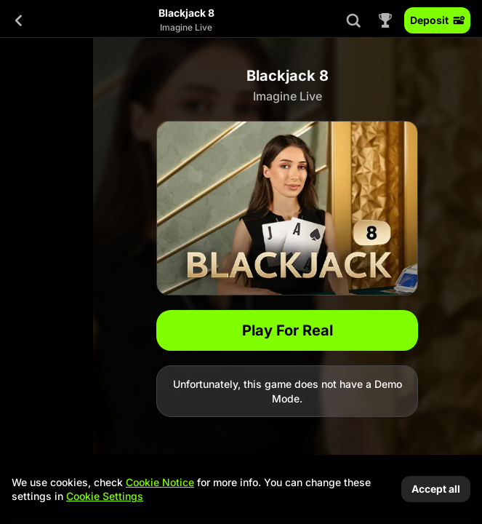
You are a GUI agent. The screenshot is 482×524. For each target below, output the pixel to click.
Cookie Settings (104, 496)
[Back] (19, 20)
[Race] (385, 20)
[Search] (353, 20)
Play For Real (287, 330)
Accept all (435, 489)
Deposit (437, 20)
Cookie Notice (160, 482)
